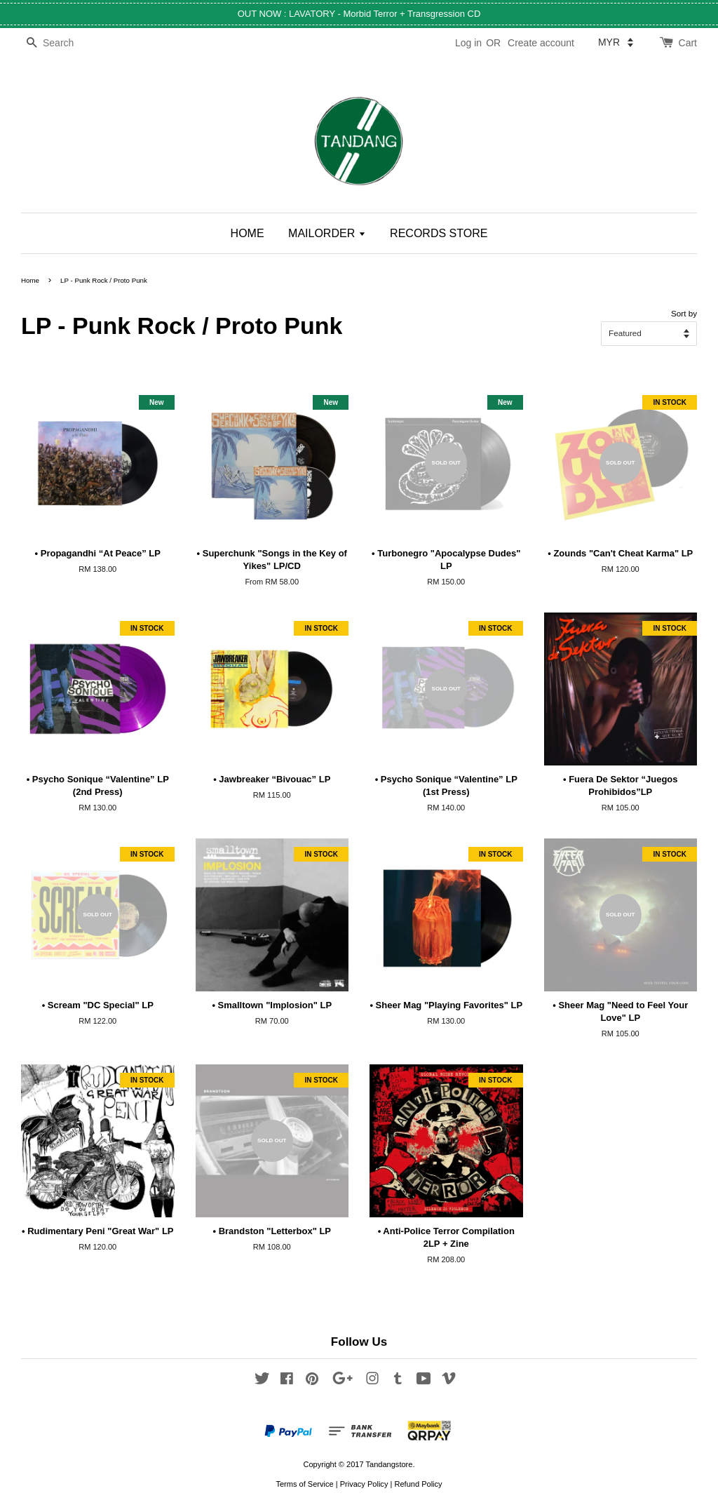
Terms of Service (304, 1484)
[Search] (63, 43)
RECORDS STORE (438, 233)
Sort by (684, 313)
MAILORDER (327, 233)
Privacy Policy (364, 1484)
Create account (541, 42)
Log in (468, 42)
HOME (247, 233)
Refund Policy (418, 1484)
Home (30, 280)
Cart (688, 42)
